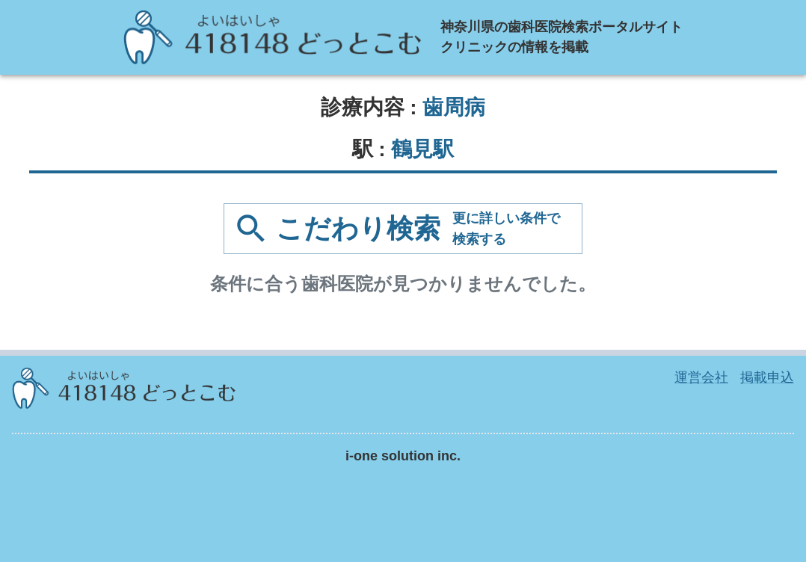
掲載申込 (767, 377)
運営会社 (701, 377)
